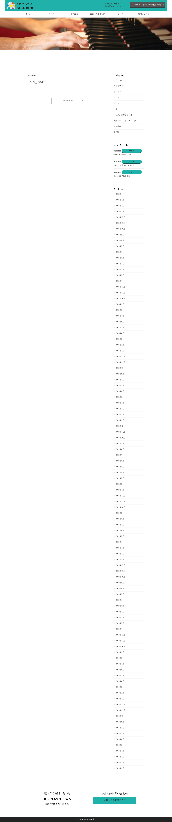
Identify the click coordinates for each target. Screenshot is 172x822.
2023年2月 (120, 414)
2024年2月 (120, 345)
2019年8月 (120, 658)
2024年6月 (120, 322)
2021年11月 (120, 501)
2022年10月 (120, 438)
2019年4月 (120, 681)
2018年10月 (120, 716)
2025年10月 (120, 229)
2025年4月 (120, 264)
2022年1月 (120, 490)
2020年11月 (120, 571)
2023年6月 (120, 391)
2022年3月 (120, 478)
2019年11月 (120, 641)
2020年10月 (120, 577)
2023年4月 (120, 403)
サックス (117, 92)
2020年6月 (120, 600)
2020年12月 (120, 565)
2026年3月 (120, 200)
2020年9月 (120, 583)
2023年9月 (120, 374)
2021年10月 (120, 507)
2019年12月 (120, 635)
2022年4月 (120, 472)
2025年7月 (120, 246)
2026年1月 (120, 211)
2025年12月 (120, 217)
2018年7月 (120, 733)
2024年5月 (120, 327)
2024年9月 (120, 304)
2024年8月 (120, 310)
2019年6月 (120, 670)
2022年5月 (120, 467)
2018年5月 (120, 745)
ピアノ (116, 97)
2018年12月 (120, 704)
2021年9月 (120, 513)
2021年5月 (120, 536)
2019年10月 (120, 646)
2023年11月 (120, 362)
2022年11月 (120, 432)
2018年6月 (120, 739)
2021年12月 (120, 496)
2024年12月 (120, 287)
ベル (115, 109)
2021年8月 (120, 519)
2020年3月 (120, 617)
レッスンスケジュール (123, 115)
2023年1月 (120, 420)
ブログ (116, 103)
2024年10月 (120, 298)
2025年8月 (120, 240)
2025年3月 (120, 269)
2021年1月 (120, 559)
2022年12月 (120, 426)
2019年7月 (120, 664)
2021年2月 (120, 554)
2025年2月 (120, 275)
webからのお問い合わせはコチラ (148, 5)
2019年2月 (120, 693)
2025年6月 (120, 252)
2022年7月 (120, 455)
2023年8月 (120, 380)
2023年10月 (120, 368)
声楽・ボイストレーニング (125, 121)
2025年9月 (120, 235)
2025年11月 (120, 223)
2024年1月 (120, 351)
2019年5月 (120, 675)
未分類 (116, 132)
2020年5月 (120, 606)
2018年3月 (120, 757)
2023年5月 (120, 397)
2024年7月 (120, 316)
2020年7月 (120, 594)
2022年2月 (120, 484)
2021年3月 (120, 548)
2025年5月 (120, 258)
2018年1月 (120, 768)
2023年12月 (120, 356)
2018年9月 (120, 722)
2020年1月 (120, 629)
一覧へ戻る (68, 101)
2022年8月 (120, 449)
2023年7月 (120, 385)
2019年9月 (120, 652)
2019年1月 (120, 699)
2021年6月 (120, 530)
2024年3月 (120, 339)
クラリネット (119, 86)
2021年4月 (120, 542)
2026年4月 (120, 194)
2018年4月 (120, 751)
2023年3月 (120, 409)
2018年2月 (120, 762)
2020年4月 (120, 612)
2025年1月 (120, 281)
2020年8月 (120, 588)
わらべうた (118, 80)
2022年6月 (120, 461)
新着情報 (117, 126)
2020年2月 (120, 623)
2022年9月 (120, 443)
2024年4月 (120, 333)
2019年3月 (120, 687)
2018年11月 (120, 710)
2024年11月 (120, 293)
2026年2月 (120, 206)
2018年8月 (120, 728)
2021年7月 (120, 525)
